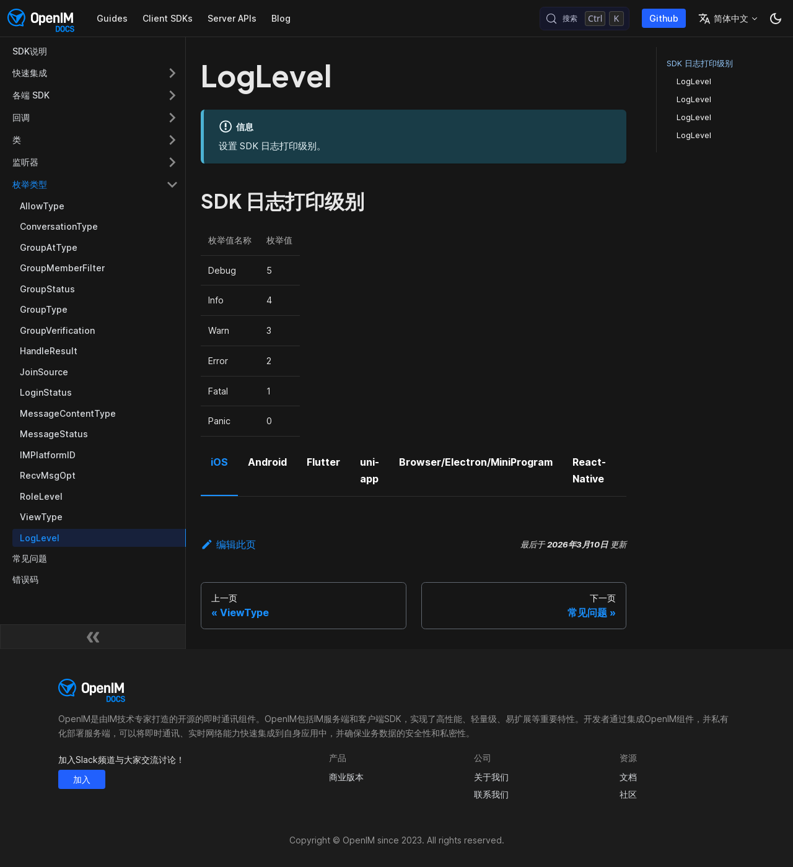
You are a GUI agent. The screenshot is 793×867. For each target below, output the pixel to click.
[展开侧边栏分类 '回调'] (172, 118)
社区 (628, 794)
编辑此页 (228, 544)
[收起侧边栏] (93, 636)
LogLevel (694, 81)
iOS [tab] (219, 462)
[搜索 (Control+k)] (584, 18)
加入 (81, 779)
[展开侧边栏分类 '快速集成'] (172, 73)
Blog (281, 18)
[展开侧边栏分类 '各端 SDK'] (172, 95)
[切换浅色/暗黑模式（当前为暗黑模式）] (776, 18)
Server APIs (232, 18)
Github (663, 18)
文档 (628, 777)
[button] (95, 184)
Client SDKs (167, 18)
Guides (112, 18)
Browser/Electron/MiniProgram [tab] (476, 462)
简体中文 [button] (723, 18)
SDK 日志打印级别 (700, 63)
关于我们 (491, 777)
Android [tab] (267, 462)
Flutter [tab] (323, 462)
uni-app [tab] (369, 470)
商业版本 (346, 777)
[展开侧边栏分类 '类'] (172, 140)
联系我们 (491, 794)
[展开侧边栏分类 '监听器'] (172, 162)
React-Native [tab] (589, 470)
